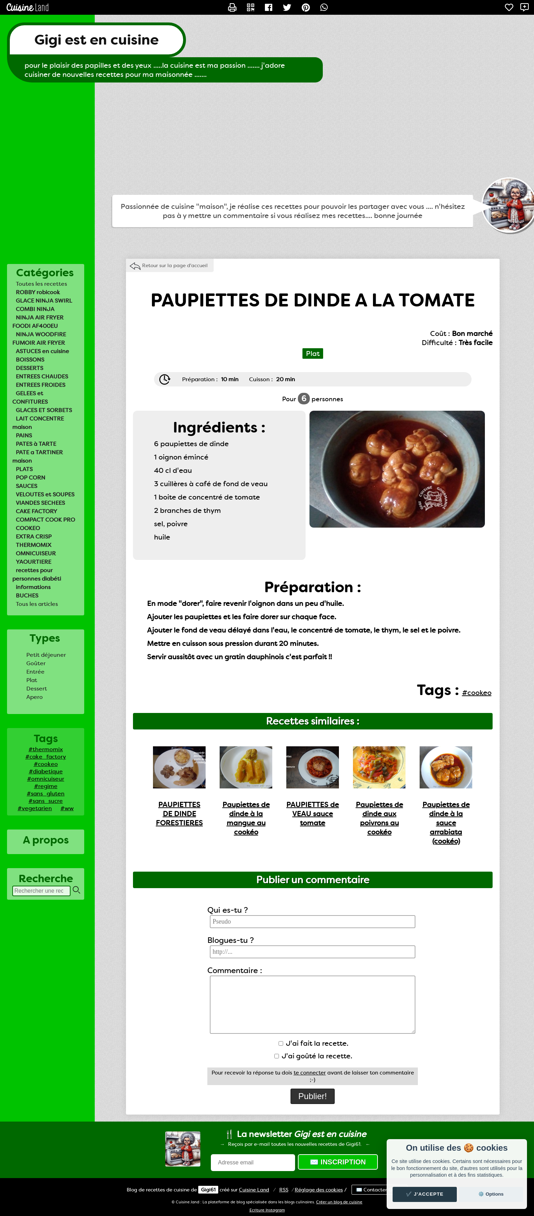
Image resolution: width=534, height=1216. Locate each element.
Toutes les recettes (41, 284)
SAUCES (26, 486)
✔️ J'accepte (425, 1194)
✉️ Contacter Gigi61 (379, 1190)
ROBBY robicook (38, 292)
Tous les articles (37, 604)
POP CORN (30, 477)
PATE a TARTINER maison (37, 456)
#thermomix (45, 749)
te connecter (310, 1072)
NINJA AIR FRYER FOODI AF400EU (38, 322)
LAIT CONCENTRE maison (38, 423)
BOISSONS (30, 359)
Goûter (36, 663)
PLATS (24, 469)
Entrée (35, 671)
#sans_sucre (45, 801)
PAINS (24, 435)
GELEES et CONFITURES (30, 397)
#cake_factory (45, 756)
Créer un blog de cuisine (339, 1202)
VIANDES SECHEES (40, 503)
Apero (34, 697)
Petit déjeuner (46, 655)
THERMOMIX (33, 545)
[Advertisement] (267, 139)
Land (254, 1190)
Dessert (36, 688)
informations (33, 587)
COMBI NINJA (35, 309)
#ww (67, 808)
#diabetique (46, 771)
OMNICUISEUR (36, 553)
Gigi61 (208, 1190)
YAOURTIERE (33, 562)
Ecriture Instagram (267, 1210)
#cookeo (46, 764)
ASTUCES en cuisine (42, 351)
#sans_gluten (46, 793)
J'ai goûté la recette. (313, 1055)
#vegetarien (35, 808)
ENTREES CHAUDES (42, 376)
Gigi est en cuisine (96, 40)
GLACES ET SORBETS (44, 410)
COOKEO (28, 528)
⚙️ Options (490, 1194)
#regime (46, 786)
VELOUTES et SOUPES (45, 494)
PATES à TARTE (36, 444)
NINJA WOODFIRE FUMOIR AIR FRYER (39, 338)
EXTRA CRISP (34, 536)
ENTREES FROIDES (40, 385)
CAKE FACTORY (36, 511)
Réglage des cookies (319, 1190)
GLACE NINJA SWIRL (44, 300)
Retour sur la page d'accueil (175, 265)
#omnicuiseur (45, 778)
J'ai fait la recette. (313, 1043)
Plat (31, 680)
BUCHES (27, 595)
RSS (283, 1190)
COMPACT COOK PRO (45, 519)
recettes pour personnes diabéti (36, 574)
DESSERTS (29, 368)
